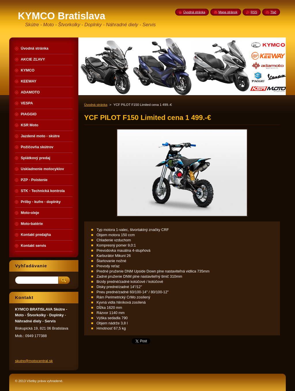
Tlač (273, 12)
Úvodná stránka (95, 104)
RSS (254, 12)
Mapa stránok (227, 12)
